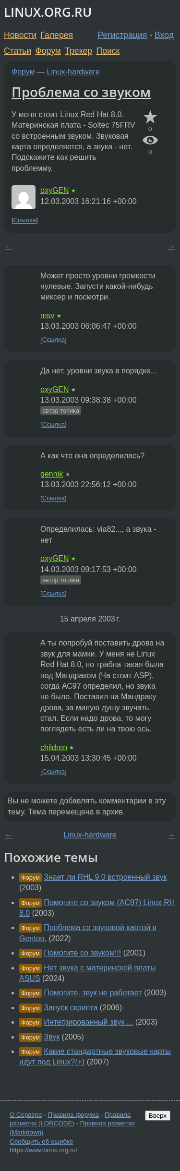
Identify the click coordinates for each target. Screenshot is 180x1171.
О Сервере (26, 1114)
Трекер (78, 51)
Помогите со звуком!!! (82, 953)
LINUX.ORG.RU (48, 12)
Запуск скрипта (70, 1008)
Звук (52, 1037)
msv (47, 315)
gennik (51, 474)
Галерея (57, 35)
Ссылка (24, 220)
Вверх (158, 1115)
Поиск (108, 51)
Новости (20, 35)
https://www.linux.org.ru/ (43, 1150)
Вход (164, 35)
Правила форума (73, 1114)
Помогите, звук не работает (93, 993)
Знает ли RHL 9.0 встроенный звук (105, 877)
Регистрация (122, 35)
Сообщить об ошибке (41, 1141)
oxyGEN (54, 190)
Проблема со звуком (81, 92)
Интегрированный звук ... (88, 1022)
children (53, 747)
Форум (47, 51)
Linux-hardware (73, 72)
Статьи (17, 51)
